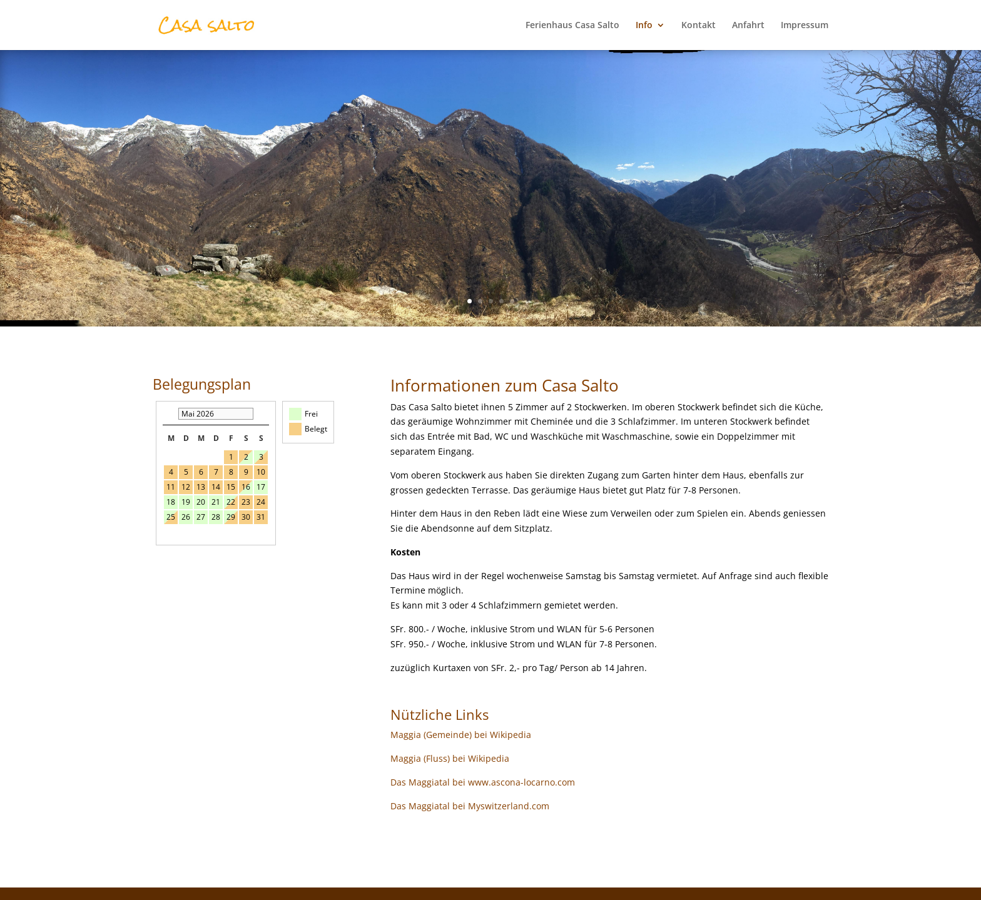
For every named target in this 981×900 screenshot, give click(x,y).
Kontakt (698, 26)
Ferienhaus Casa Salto (572, 26)
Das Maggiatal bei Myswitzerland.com (469, 806)
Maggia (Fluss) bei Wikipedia (449, 758)
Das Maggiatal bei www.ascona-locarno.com (482, 782)
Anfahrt (748, 26)
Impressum (804, 26)
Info (644, 26)
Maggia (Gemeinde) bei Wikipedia (460, 735)
